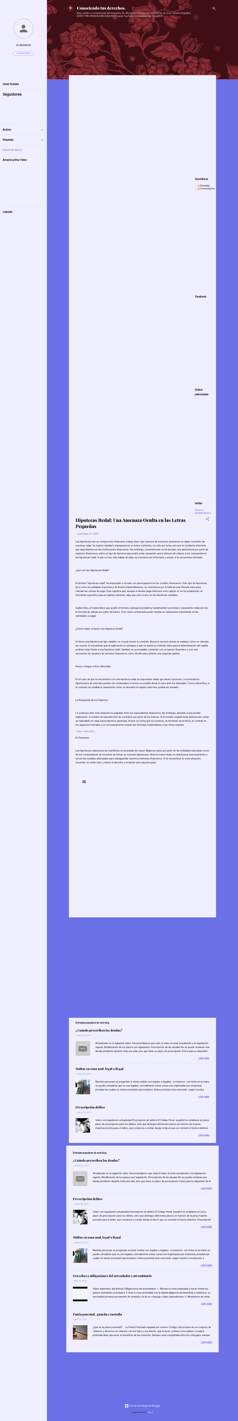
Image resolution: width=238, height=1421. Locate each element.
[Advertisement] (141, 41)
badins (150, 1412)
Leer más (203, 1058)
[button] (207, 519)
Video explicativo (85, 731)
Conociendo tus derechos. (101, 8)
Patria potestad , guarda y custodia (97, 1314)
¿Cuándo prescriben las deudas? (99, 1030)
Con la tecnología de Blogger (142, 1405)
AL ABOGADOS (23, 45)
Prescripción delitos (90, 1107)
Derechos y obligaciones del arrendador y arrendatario (112, 1276)
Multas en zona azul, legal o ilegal (99, 1069)
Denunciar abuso (12, 149)
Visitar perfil (23, 53)
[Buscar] (214, 9)
